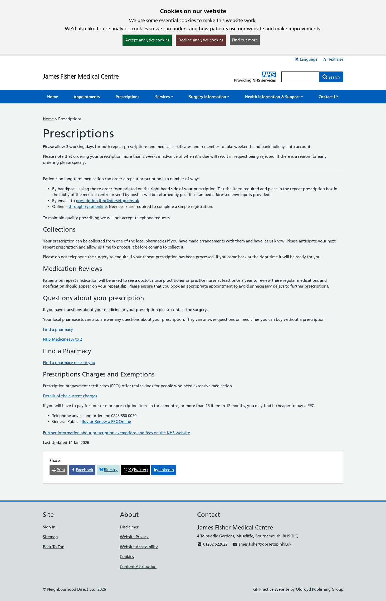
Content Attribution (138, 566)
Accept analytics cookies (147, 39)
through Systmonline (88, 206)
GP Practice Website (271, 589)
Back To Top (53, 546)
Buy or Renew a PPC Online (106, 421)
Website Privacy (134, 536)
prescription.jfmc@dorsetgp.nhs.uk (107, 200)
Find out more (245, 39)
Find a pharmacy (58, 329)
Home (48, 118)
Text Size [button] (333, 59)
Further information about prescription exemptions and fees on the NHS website (116, 432)
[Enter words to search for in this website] (300, 76)
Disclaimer (129, 527)
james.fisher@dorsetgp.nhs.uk (261, 544)
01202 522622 (212, 544)
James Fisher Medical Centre (81, 76)
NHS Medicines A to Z (62, 339)
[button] (164, 96)
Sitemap (50, 536)
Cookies (127, 556)
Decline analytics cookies (200, 39)
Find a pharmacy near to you (69, 362)
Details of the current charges (70, 395)
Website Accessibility (139, 546)
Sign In (49, 527)
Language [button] (305, 59)
